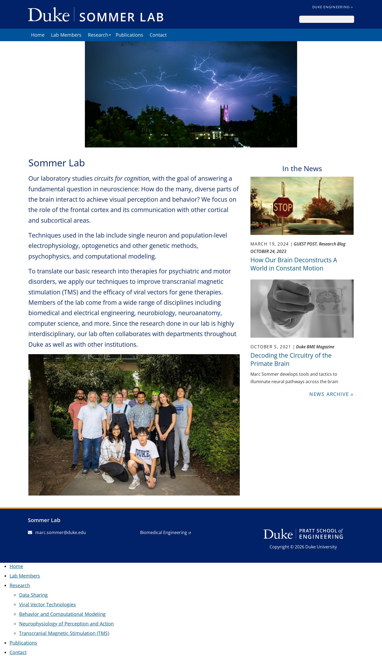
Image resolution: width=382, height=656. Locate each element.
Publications (129, 35)
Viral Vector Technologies (47, 604)
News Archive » (331, 394)
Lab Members (66, 35)
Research (98, 35)
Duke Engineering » (332, 7)
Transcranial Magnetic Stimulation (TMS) (64, 633)
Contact (158, 35)
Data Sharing (33, 595)
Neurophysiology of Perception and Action (66, 623)
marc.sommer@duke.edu (57, 532)
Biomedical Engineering (163, 532)
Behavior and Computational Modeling (62, 614)
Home (38, 35)
